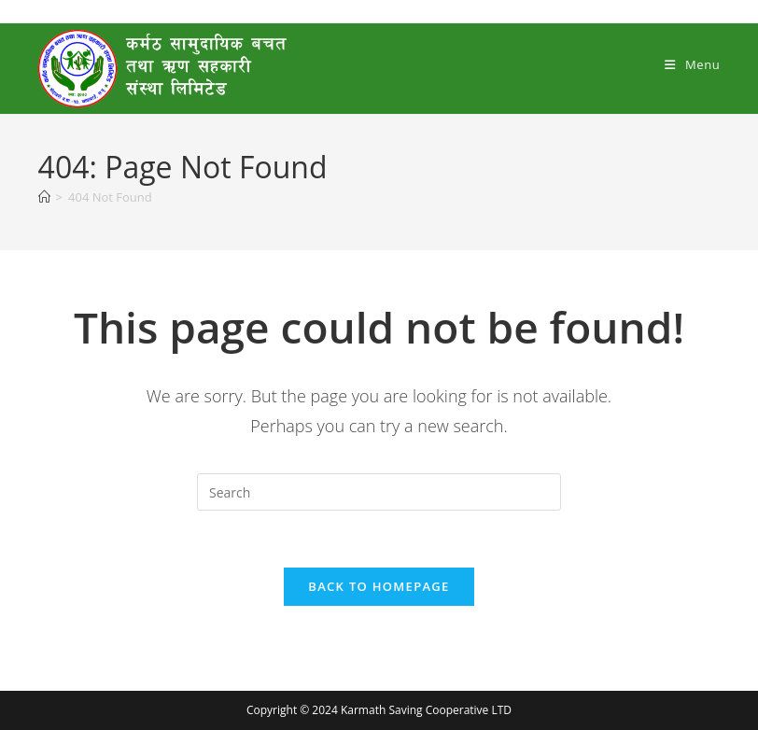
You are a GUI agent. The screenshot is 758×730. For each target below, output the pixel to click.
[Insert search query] (379, 492)
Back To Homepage (378, 586)
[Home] (44, 197)
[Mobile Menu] (692, 64)
